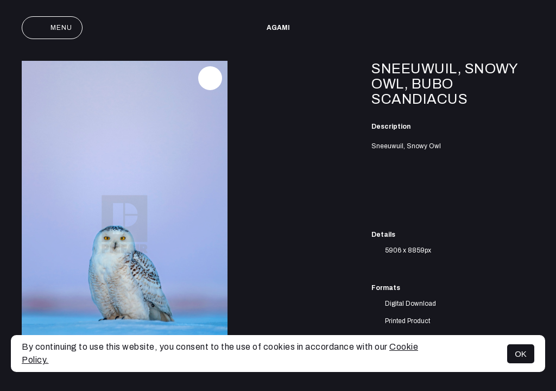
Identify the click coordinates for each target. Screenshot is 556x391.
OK (521, 353)
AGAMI (278, 27)
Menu (52, 27)
